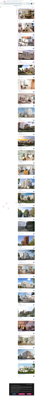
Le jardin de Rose (21, 19)
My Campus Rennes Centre (22, 331)
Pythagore (20, 104)
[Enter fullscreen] (16, 10)
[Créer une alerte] (31, 3)
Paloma (20, 175)
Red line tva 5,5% (21, 246)
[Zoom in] (16, 7)
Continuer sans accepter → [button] (29, 384)
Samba (20, 60)
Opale (19, 303)
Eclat (19, 274)
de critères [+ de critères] (28, 3)
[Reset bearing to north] (16, 8)
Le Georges (20, 189)
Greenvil (20, 46)
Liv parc (20, 203)
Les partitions (20, 132)
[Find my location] (16, 14)
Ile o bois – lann (20, 317)
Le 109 (19, 118)
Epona (19, 75)
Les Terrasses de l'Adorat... (22, 374)
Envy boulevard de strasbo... (22, 260)
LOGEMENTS (20, 5)
